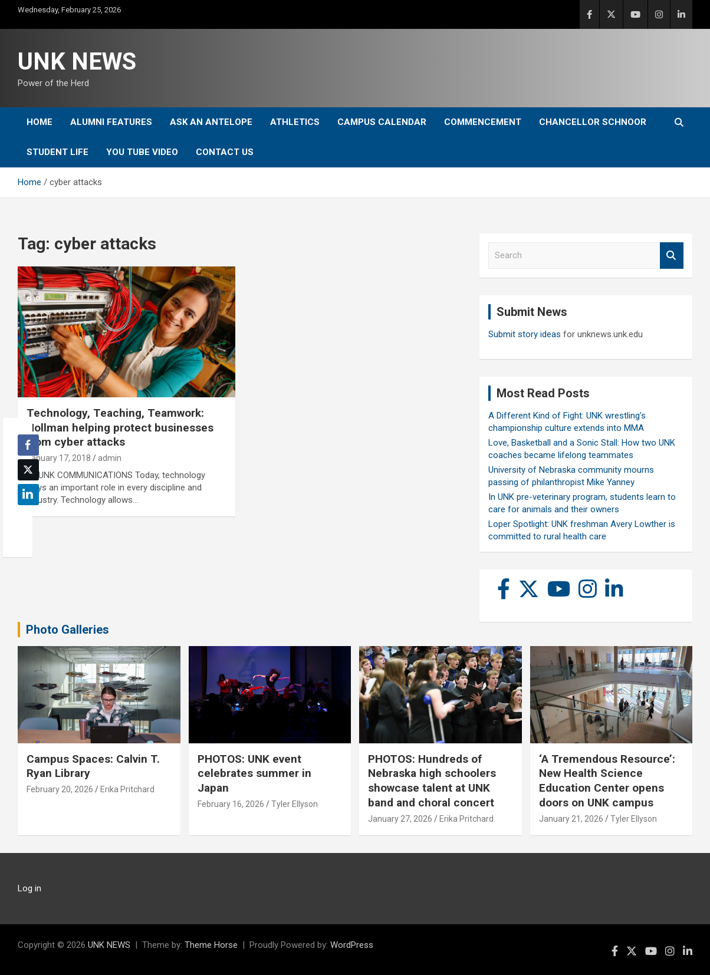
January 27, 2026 (400, 819)
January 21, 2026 (571, 819)
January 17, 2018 (59, 458)
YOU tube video (142, 152)
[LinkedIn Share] (28, 494)
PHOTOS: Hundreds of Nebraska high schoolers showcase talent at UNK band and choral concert (432, 780)
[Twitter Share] (28, 469)
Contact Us (225, 152)
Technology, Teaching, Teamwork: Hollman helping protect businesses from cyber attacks (120, 427)
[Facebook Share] (28, 445)
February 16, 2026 (231, 804)
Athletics (295, 122)
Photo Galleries (67, 629)
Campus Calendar (381, 122)
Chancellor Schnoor (592, 122)
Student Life (57, 152)
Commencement (482, 122)
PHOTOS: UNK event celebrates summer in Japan (254, 773)
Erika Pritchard (127, 789)
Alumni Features (111, 122)
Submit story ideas (524, 334)
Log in (29, 888)
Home (39, 122)
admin (109, 458)
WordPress (351, 945)
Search (671, 255)
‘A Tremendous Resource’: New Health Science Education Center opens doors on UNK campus (607, 780)
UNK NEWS (77, 61)
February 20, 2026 (60, 789)
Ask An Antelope (211, 122)
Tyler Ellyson (294, 804)
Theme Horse (211, 945)
